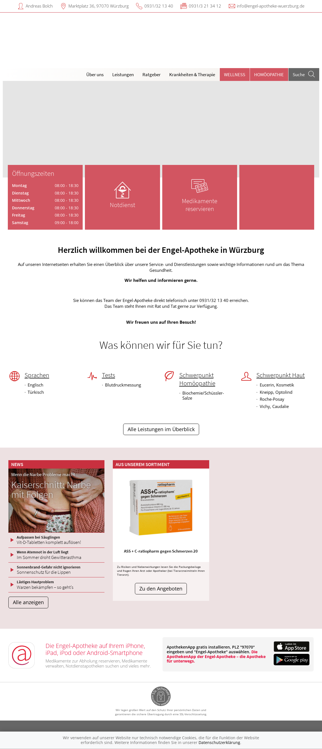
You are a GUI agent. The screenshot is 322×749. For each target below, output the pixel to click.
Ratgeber (151, 74)
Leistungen (123, 74)
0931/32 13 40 (158, 6)
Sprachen (37, 375)
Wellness (234, 74)
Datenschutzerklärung (219, 742)
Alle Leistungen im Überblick (161, 429)
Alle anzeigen (28, 602)
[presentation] (10, 130)
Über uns (95, 74)
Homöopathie (269, 74)
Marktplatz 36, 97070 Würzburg (98, 6)
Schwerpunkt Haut (280, 375)
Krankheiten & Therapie (192, 74)
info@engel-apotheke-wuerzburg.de (270, 6)
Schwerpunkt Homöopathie (197, 379)
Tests (108, 375)
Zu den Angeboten (160, 588)
